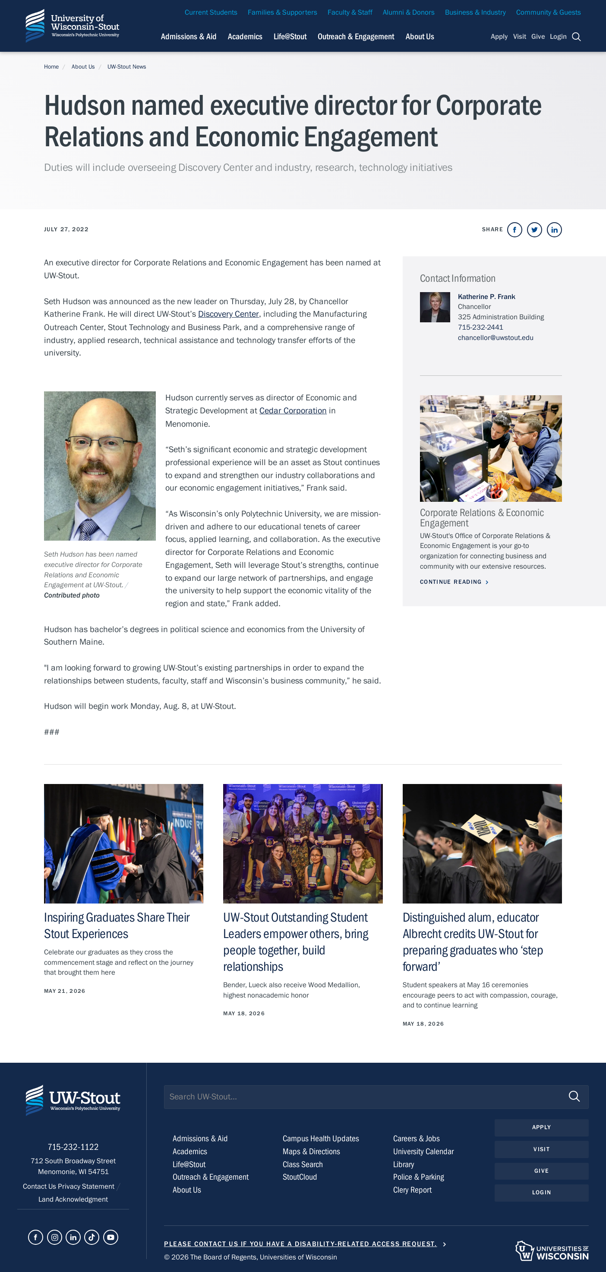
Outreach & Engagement (211, 1175)
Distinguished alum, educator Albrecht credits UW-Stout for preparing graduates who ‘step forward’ (473, 941)
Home (51, 66)
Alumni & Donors (409, 12)
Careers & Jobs (416, 1137)
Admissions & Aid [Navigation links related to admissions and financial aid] (189, 36)
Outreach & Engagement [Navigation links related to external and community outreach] (356, 36)
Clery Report (412, 1188)
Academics (190, 1150)
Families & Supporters (282, 12)
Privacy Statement (87, 1186)
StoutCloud (300, 1175)
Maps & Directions (311, 1150)
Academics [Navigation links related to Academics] (245, 36)
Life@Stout (189, 1163)
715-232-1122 (73, 1146)
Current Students (211, 12)
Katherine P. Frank (486, 297)
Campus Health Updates (321, 1137)
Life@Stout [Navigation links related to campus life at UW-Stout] (290, 36)
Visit (519, 36)
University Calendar (423, 1150)
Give (538, 36)
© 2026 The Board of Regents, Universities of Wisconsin (250, 1255)
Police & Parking (418, 1175)
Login (558, 36)
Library (403, 1163)
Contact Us (40, 1186)
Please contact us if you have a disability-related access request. (300, 1242)
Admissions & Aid (200, 1137)
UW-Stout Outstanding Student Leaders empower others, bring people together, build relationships (295, 941)
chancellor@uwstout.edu (495, 338)
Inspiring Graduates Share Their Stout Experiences (116, 925)
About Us (420, 36)
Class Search (303, 1163)
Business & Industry (475, 12)
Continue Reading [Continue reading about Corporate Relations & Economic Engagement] (451, 582)
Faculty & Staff (350, 12)
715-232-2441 (480, 327)
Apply (499, 36)
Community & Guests (548, 12)
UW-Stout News (126, 66)
